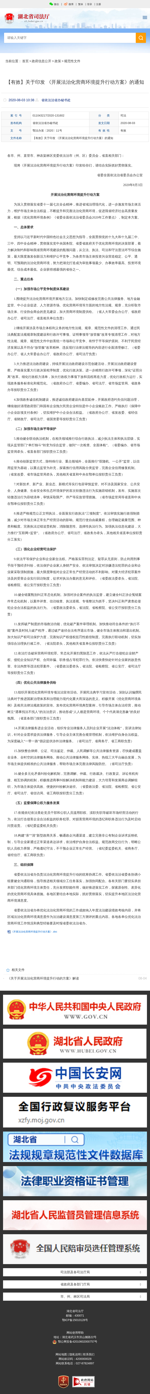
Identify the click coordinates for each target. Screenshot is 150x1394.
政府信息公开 (41, 61)
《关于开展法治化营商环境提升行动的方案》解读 (43, 978)
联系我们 (88, 1354)
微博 (68, 4)
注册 (98, 4)
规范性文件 (72, 61)
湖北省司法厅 (75, 18)
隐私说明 (75, 1354)
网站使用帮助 (75, 1332)
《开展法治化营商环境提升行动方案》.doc (34, 931)
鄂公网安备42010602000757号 (75, 1341)
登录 (89, 4)
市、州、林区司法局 (75, 1296)
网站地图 (61, 1354)
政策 (58, 61)
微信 (54, 4)
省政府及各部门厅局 (75, 1284)
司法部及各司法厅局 (75, 1272)
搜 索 (141, 38)
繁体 (80, 4)
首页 (25, 61)
